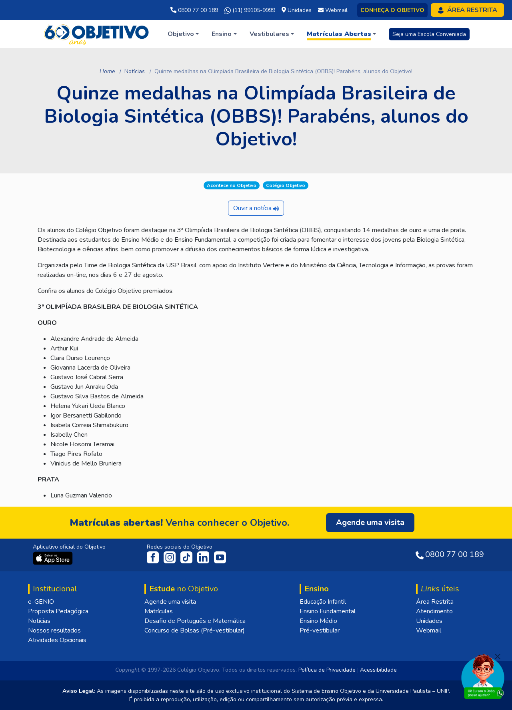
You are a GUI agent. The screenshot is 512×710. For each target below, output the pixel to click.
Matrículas (158, 611)
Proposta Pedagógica (58, 611)
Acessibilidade (378, 670)
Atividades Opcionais (57, 640)
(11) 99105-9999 (249, 10)
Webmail (428, 630)
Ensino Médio (318, 621)
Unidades (429, 621)
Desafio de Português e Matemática (195, 621)
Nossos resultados (54, 630)
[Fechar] (497, 656)
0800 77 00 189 (194, 10)
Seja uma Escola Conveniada (429, 34)
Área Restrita (435, 601)
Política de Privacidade (327, 670)
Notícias (134, 71)
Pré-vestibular (320, 630)
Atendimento (434, 611)
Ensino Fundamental (328, 611)
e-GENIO (41, 601)
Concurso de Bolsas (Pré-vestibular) (194, 630)
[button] (183, 34)
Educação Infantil (323, 601)
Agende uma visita (170, 601)
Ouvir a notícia (256, 208)
